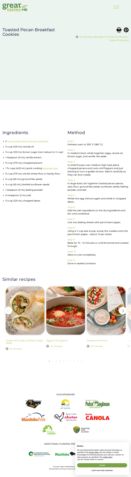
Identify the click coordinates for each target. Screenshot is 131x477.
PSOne (57, 470)
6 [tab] (67, 362)
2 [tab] (53, 362)
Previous (10, 311)
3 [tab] (56, 362)
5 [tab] (64, 362)
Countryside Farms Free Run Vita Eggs (29, 141)
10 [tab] (82, 362)
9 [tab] (78, 362)
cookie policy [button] (107, 457)
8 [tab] (74, 362)
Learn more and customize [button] (102, 470)
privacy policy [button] (94, 452)
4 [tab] (60, 362)
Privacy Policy (66, 470)
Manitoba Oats (51, 168)
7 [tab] (71, 362)
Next (121, 311)
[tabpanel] (25, 319)
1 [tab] (49, 362)
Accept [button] (102, 465)
